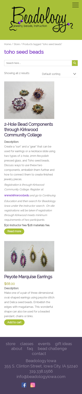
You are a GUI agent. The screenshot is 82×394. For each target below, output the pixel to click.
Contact (39, 353)
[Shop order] (59, 74)
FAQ (30, 348)
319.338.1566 (41, 371)
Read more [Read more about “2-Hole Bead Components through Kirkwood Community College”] (14, 231)
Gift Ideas (63, 343)
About (16, 348)
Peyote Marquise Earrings (28, 276)
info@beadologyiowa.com (41, 376)
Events (44, 343)
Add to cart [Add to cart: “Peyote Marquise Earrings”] (14, 322)
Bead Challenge (52, 348)
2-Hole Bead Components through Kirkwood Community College (28, 129)
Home (7, 44)
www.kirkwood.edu (16, 195)
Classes (26, 343)
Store (17, 44)
